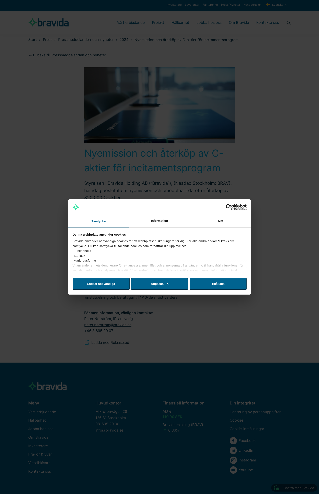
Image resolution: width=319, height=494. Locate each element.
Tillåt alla (218, 283)
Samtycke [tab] (98, 221)
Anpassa (159, 283)
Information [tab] (159, 220)
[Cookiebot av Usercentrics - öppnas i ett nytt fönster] (229, 207)
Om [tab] (220, 220)
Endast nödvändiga (101, 283)
